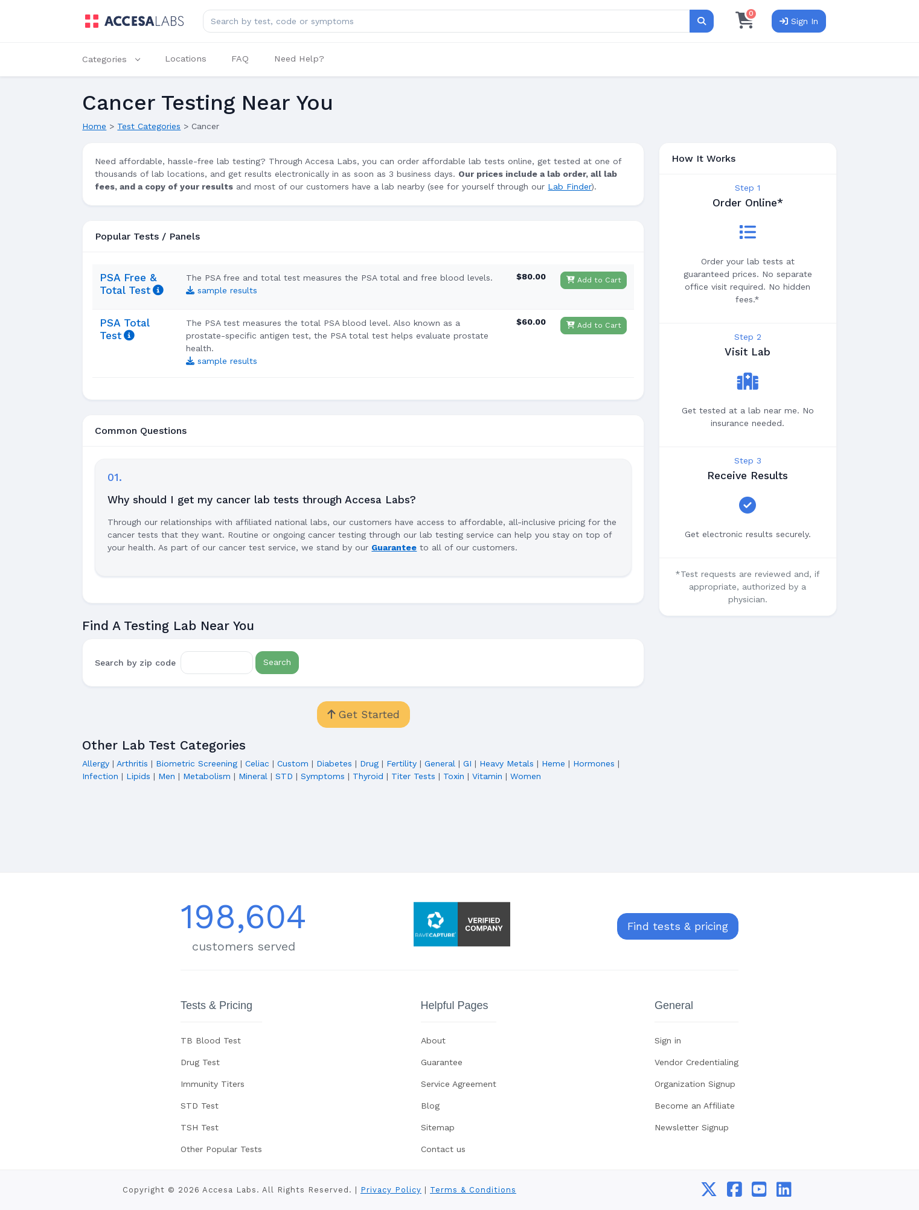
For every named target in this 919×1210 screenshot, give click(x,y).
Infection (100, 776)
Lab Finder (569, 186)
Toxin (453, 776)
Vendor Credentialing (696, 1062)
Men (166, 776)
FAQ (240, 58)
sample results (221, 290)
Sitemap (438, 1127)
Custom (293, 763)
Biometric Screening (196, 763)
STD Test (200, 1105)
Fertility (401, 763)
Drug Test (200, 1062)
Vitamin (487, 776)
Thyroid (368, 776)
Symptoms (323, 776)
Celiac (257, 763)
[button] (117, 59)
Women (525, 776)
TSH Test (200, 1127)
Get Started (363, 714)
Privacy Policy (390, 1189)
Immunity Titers (213, 1084)
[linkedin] (784, 1192)
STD (284, 776)
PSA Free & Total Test (128, 284)
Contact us (443, 1149)
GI (467, 763)
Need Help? (299, 58)
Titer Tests (413, 776)
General (439, 763)
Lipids (138, 776)
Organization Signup (695, 1084)
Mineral (253, 776)
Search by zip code (135, 662)
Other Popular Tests (221, 1149)
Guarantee (442, 1062)
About (433, 1040)
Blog (430, 1105)
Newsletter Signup (692, 1127)
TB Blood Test (211, 1040)
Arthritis (132, 763)
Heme (553, 763)
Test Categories (149, 126)
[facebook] (734, 1192)
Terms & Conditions (473, 1189)
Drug (369, 763)
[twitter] (708, 1192)
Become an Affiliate (695, 1105)
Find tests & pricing (677, 926)
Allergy (95, 763)
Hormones (594, 763)
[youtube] (759, 1192)
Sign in (668, 1040)
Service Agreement (458, 1084)
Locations (186, 58)
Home (94, 126)
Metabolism (207, 776)
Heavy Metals (506, 763)
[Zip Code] (217, 662)
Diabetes (334, 763)
